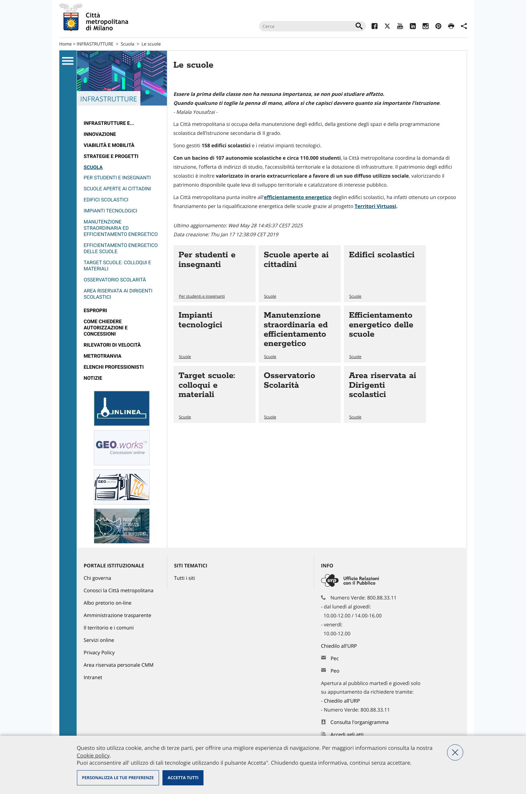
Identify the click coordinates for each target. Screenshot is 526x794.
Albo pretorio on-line (108, 603)
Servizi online (99, 640)
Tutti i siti (184, 578)
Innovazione (100, 134)
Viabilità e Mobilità (109, 145)
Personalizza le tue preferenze (118, 778)
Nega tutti (455, 752)
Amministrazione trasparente (117, 615)
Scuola (128, 44)
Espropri (95, 311)
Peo (334, 671)
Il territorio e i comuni (109, 628)
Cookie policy (93, 755)
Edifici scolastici (106, 200)
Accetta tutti (183, 778)
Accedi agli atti (347, 735)
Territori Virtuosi (375, 206)
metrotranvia (103, 356)
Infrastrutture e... (109, 123)
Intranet (93, 677)
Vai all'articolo (214, 273)
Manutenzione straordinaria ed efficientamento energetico (121, 228)
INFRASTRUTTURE (95, 44)
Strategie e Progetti (111, 156)
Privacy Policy (99, 652)
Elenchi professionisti (114, 367)
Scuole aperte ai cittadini (117, 189)
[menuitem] (122, 123)
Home (65, 44)
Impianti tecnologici (110, 211)
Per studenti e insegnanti (117, 178)
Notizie (93, 378)
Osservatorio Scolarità (115, 280)
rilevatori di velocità (112, 345)
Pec (334, 658)
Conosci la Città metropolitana (118, 590)
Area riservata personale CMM (119, 665)
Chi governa (97, 578)
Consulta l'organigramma (359, 722)
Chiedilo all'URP (339, 646)
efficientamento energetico (297, 197)
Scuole (270, 296)
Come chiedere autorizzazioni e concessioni (106, 328)
